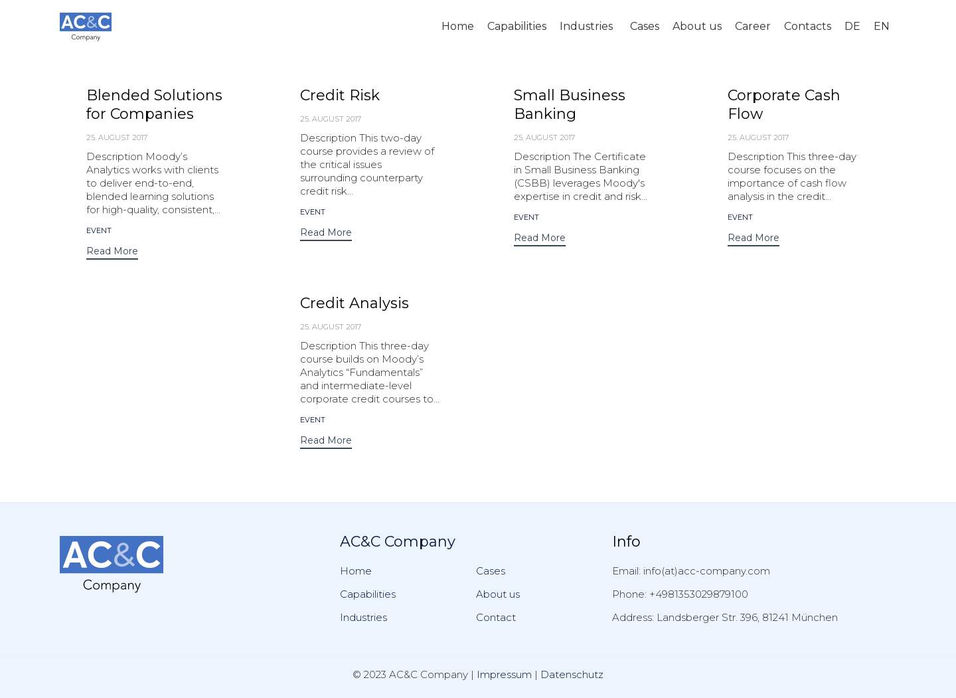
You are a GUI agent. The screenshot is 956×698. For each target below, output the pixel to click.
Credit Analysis (354, 303)
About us (697, 26)
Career (753, 26)
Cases (644, 26)
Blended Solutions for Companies (154, 104)
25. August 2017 (116, 137)
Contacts (807, 26)
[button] (112, 253)
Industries (586, 26)
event (99, 230)
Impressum (504, 674)
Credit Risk (340, 95)
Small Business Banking (569, 104)
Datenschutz (571, 674)
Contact (496, 617)
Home (457, 26)
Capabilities (516, 26)
